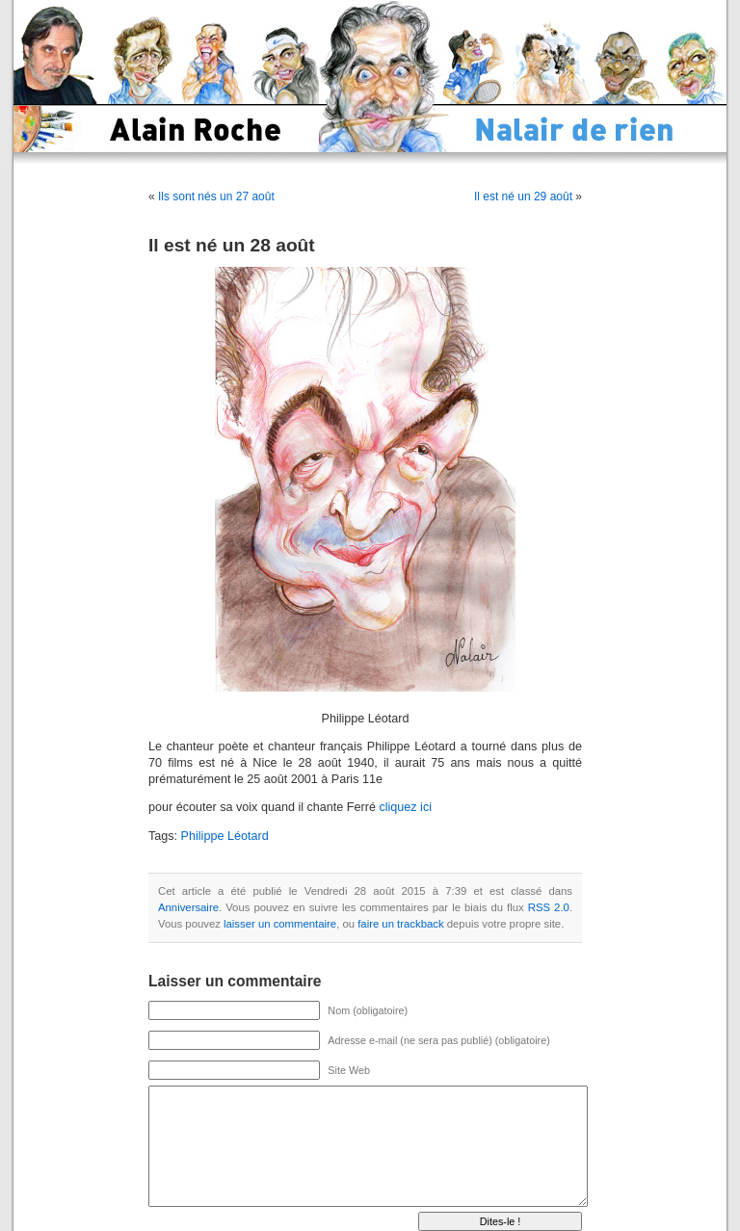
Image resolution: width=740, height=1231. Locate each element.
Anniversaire (188, 907)
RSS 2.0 (548, 907)
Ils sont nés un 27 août (216, 196)
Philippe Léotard (225, 836)
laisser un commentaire (280, 924)
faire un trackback (400, 924)
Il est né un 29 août (523, 196)
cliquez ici (405, 807)
